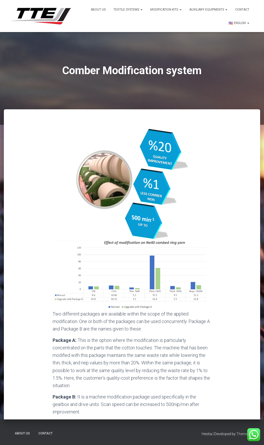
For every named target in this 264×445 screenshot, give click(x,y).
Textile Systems (128, 9)
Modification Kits (166, 9)
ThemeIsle (244, 434)
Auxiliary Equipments (208, 9)
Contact (242, 9)
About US (98, 9)
